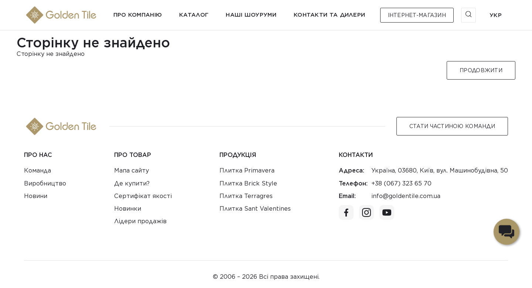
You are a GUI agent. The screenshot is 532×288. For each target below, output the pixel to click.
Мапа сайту (131, 170)
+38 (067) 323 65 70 (401, 183)
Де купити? (132, 183)
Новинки (127, 208)
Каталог (193, 14)
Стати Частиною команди (452, 126)
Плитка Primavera (246, 170)
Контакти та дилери (329, 14)
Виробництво (45, 183)
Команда (37, 170)
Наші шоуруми (251, 14)
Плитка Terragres (246, 196)
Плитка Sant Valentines (255, 208)
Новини (35, 196)
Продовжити (481, 70)
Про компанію (137, 14)
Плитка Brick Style (248, 183)
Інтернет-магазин (417, 15)
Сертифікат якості (143, 196)
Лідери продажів (140, 221)
